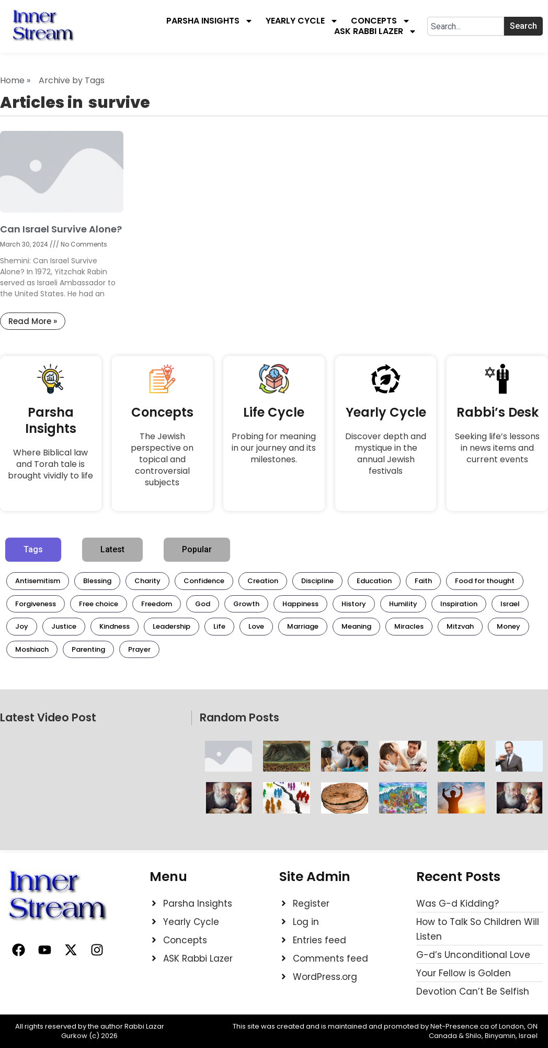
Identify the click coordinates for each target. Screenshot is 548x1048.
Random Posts (239, 717)
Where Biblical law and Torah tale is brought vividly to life (50, 464)
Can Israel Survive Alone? (61, 229)
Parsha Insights (209, 21)
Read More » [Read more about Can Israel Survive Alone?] (32, 321)
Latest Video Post (48, 717)
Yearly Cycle (302, 21)
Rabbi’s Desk (497, 412)
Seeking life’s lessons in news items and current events (497, 447)
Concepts (380, 21)
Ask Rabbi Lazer (375, 31)
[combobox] (465, 26)
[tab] (33, 550)
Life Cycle (273, 412)
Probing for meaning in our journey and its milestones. (274, 447)
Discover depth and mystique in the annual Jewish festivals (385, 453)
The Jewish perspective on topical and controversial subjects (162, 459)
